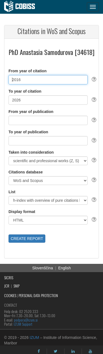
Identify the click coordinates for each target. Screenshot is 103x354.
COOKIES (10, 295)
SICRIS (8, 277)
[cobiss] (22, 7)
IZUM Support (23, 324)
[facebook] (39, 351)
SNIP (16, 286)
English (64, 268)
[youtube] (90, 351)
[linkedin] (73, 351)
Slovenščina (42, 268)
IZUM (34, 337)
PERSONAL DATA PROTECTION (38, 295)
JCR (6, 286)
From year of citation (27, 71)
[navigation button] (93, 7)
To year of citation (25, 91)
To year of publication (28, 132)
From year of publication (31, 111)
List (12, 192)
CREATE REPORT (27, 238)
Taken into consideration (31, 152)
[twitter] (55, 351)
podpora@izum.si (26, 320)
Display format (22, 211)
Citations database (26, 172)
